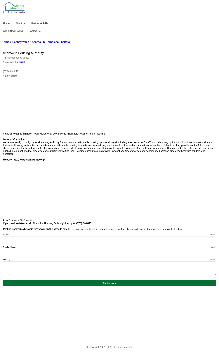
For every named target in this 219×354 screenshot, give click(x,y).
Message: (109, 259)
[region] (109, 107)
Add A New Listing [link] (13, 31)
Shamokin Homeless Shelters (51, 42)
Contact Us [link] (34, 31)
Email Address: (109, 247)
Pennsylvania (20, 42)
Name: (109, 234)
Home (5, 42)
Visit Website (10, 75)
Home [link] (6, 23)
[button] (109, 283)
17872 (22, 62)
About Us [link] (20, 23)
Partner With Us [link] (39, 23)
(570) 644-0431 (11, 71)
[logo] (14, 7)
